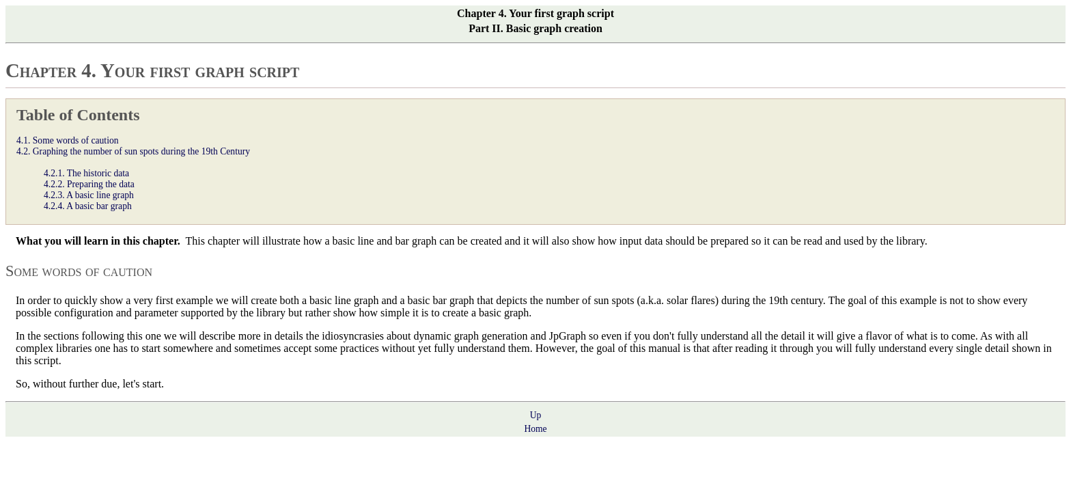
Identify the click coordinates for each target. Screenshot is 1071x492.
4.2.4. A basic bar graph (88, 206)
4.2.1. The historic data (86, 173)
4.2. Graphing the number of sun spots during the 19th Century (133, 151)
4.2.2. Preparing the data (89, 184)
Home (535, 429)
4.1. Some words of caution (67, 140)
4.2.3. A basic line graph (89, 195)
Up (536, 415)
